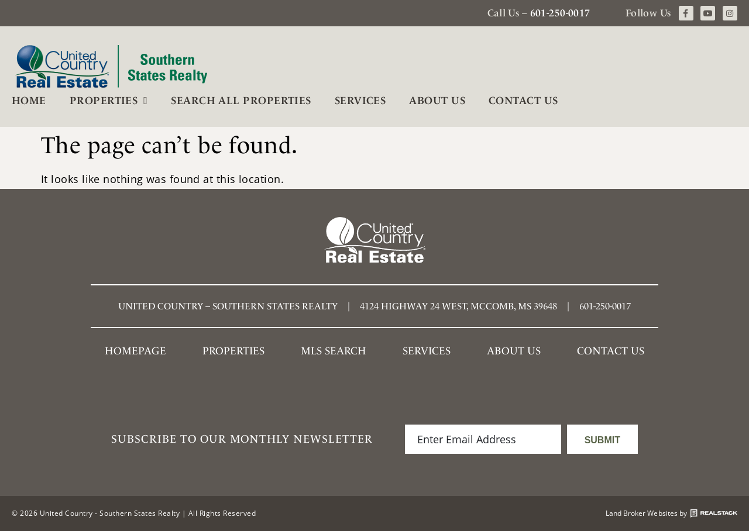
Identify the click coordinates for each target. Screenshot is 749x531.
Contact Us (523, 100)
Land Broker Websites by (671, 513)
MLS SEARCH (333, 350)
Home (29, 100)
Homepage (135, 350)
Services (360, 100)
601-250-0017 (560, 13)
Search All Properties (241, 100)
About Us (437, 100)
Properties (109, 100)
